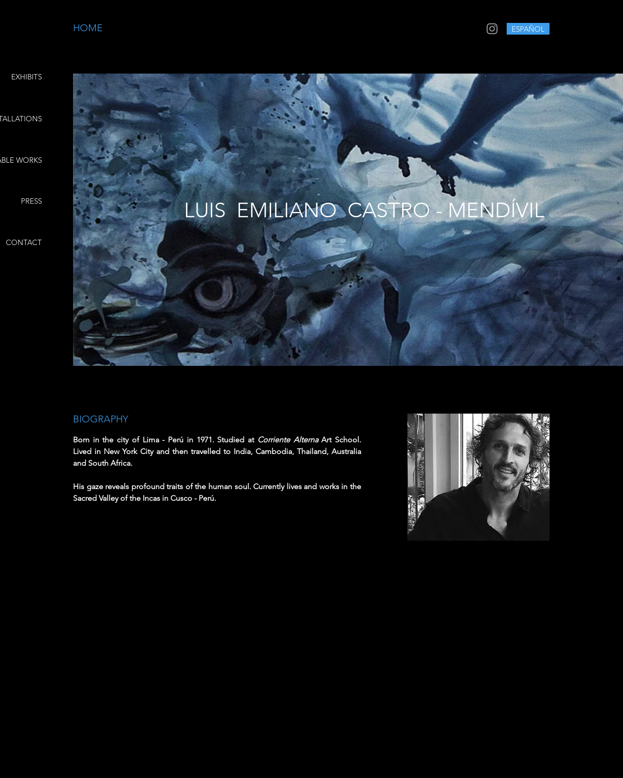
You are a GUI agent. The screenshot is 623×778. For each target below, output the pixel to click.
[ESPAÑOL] (528, 29)
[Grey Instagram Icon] (492, 28)
